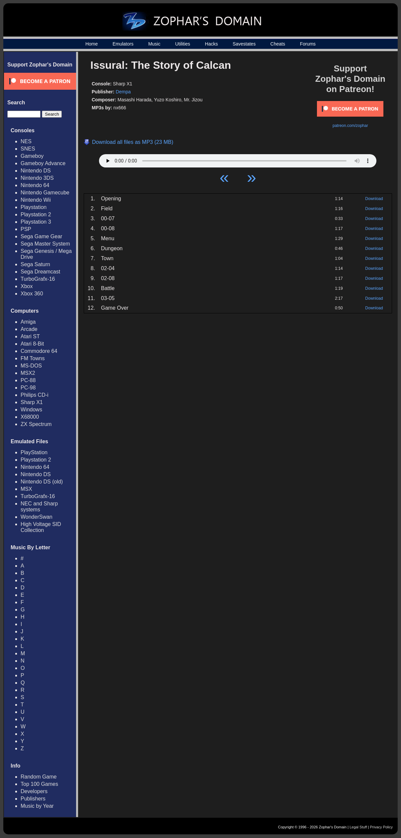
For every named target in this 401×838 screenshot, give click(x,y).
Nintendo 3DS (37, 178)
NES (26, 141)
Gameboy (32, 156)
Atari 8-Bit (32, 344)
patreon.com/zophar (350, 125)
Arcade (29, 329)
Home (91, 44)
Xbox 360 (32, 293)
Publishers (33, 798)
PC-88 (28, 380)
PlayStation (34, 452)
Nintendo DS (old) (42, 481)
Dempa (123, 91)
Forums (308, 44)
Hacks (211, 44)
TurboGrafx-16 (38, 279)
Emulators (123, 44)
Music (154, 44)
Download (374, 198)
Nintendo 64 (35, 185)
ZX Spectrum (36, 424)
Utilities (182, 44)
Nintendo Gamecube (45, 192)
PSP (26, 229)
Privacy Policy (381, 827)
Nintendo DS (36, 170)
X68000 (30, 417)
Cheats (277, 44)
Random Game (39, 777)
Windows (31, 409)
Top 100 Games (39, 784)
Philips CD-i (35, 395)
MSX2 (28, 373)
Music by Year (37, 806)
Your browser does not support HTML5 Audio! (237, 159)
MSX (26, 489)
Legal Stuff (358, 827)
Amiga (28, 322)
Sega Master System (45, 244)
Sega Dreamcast (40, 271)
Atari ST (30, 336)
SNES (28, 149)
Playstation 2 (36, 214)
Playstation (34, 207)
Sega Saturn (35, 264)
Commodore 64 (39, 351)
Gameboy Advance (43, 163)
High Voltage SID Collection (41, 527)
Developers (34, 791)
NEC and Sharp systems (39, 506)
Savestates (244, 44)
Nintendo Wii (36, 200)
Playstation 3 (36, 222)
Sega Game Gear (41, 236)
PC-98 (28, 387)
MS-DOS (31, 365)
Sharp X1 (32, 402)
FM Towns (33, 358)
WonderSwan (36, 517)
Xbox (27, 286)
